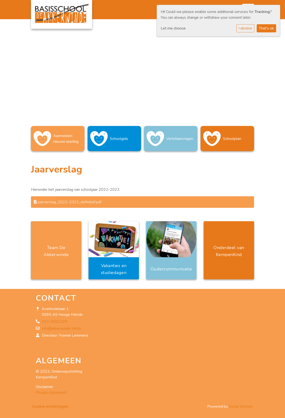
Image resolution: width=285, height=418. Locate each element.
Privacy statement (51, 392)
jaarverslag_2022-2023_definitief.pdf (67, 202)
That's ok (266, 28)
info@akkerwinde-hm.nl (61, 328)
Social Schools (241, 406)
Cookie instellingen (50, 406)
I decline (245, 28)
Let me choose (173, 28)
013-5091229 (54, 321)
